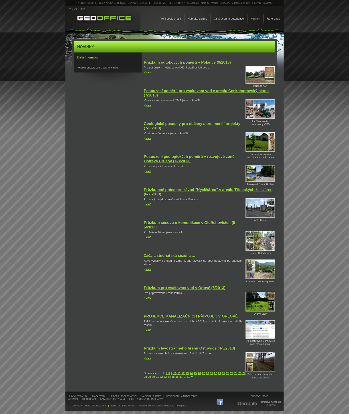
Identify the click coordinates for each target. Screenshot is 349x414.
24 (231, 373)
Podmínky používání (112, 399)
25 (235, 373)
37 (181, 376)
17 (203, 373)
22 (223, 373)
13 (187, 373)
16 (199, 373)
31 (157, 376)
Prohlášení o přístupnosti (146, 399)
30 (153, 376)
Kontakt (255, 18)
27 (244, 373)
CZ (75, 9)
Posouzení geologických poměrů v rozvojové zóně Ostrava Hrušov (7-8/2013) (189, 159)
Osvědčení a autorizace (229, 18)
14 (191, 373)
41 (188, 376)
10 (175, 373)
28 (145, 376)
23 (227, 373)
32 (161, 376)
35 (173, 376)
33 (165, 376)
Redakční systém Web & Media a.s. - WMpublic (162, 405)
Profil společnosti (170, 18)
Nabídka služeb (197, 18)
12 (183, 373)
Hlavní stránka (77, 396)
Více (148, 72)
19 (211, 373)
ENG (83, 9)
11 (179, 373)
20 (215, 373)
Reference (273, 18)
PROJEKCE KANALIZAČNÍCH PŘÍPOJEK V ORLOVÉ (191, 316)
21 (219, 373)
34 (169, 376)
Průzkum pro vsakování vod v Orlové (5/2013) (184, 288)
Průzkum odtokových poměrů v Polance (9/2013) (187, 62)
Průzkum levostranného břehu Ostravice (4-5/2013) (189, 348)
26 (239, 373)
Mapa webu (99, 396)
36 (177, 376)
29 (149, 376)
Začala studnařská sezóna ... (169, 255)
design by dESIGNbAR (122, 405)
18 (207, 373)
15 (195, 373)
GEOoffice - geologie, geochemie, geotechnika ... (104, 18)
